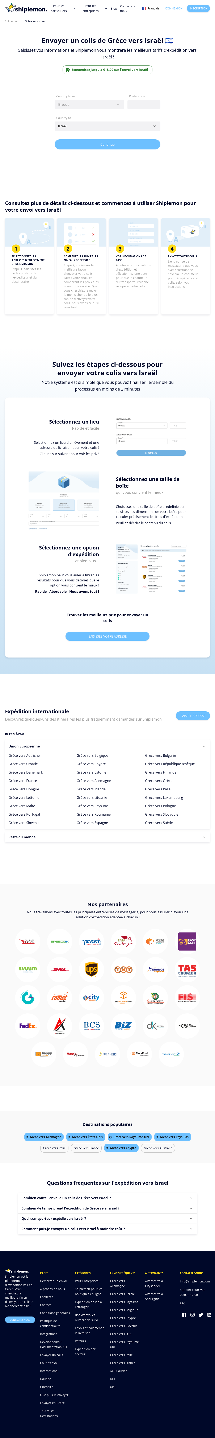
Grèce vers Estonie (91, 772)
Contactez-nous (127, 8)
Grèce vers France (22, 780)
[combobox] (89, 105)
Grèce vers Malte (21, 806)
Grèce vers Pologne (160, 806)
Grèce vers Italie (157, 789)
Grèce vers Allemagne (94, 780)
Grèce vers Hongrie (23, 789)
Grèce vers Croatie (23, 764)
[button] (107, 746)
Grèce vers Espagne (92, 822)
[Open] (154, 126)
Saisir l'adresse (193, 715)
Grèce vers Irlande (91, 789)
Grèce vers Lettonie (23, 797)
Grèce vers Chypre (91, 764)
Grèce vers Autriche (24, 755)
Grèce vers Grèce (158, 780)
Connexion (174, 8)
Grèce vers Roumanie (94, 814)
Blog (114, 9)
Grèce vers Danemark (25, 772)
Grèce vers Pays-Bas (93, 806)
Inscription (198, 8)
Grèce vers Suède (159, 822)
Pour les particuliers (63, 8)
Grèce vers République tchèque (170, 764)
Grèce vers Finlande (160, 772)
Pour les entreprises (95, 8)
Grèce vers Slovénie (23, 822)
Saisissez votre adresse (107, 636)
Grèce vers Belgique (92, 755)
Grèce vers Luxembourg (164, 797)
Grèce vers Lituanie (92, 797)
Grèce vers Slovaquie (161, 814)
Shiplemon (11, 21)
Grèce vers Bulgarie (160, 755)
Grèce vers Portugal (24, 814)
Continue (107, 144)
